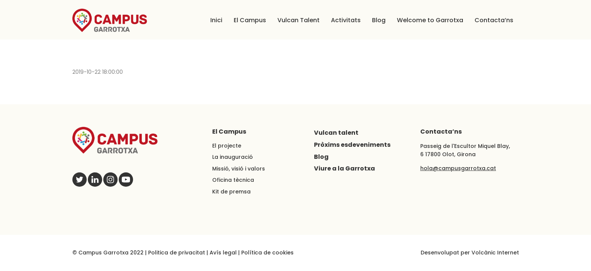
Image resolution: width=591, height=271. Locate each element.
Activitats (346, 20)
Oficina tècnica (233, 180)
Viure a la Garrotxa (344, 168)
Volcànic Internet (495, 252)
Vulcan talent (336, 132)
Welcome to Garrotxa (430, 20)
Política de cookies (267, 252)
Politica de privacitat (176, 252)
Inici (216, 20)
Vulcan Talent (298, 20)
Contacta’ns (494, 20)
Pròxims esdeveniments (352, 144)
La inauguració (232, 157)
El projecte (226, 145)
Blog (379, 20)
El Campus (250, 20)
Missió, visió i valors (238, 168)
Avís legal (223, 252)
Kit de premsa (231, 191)
